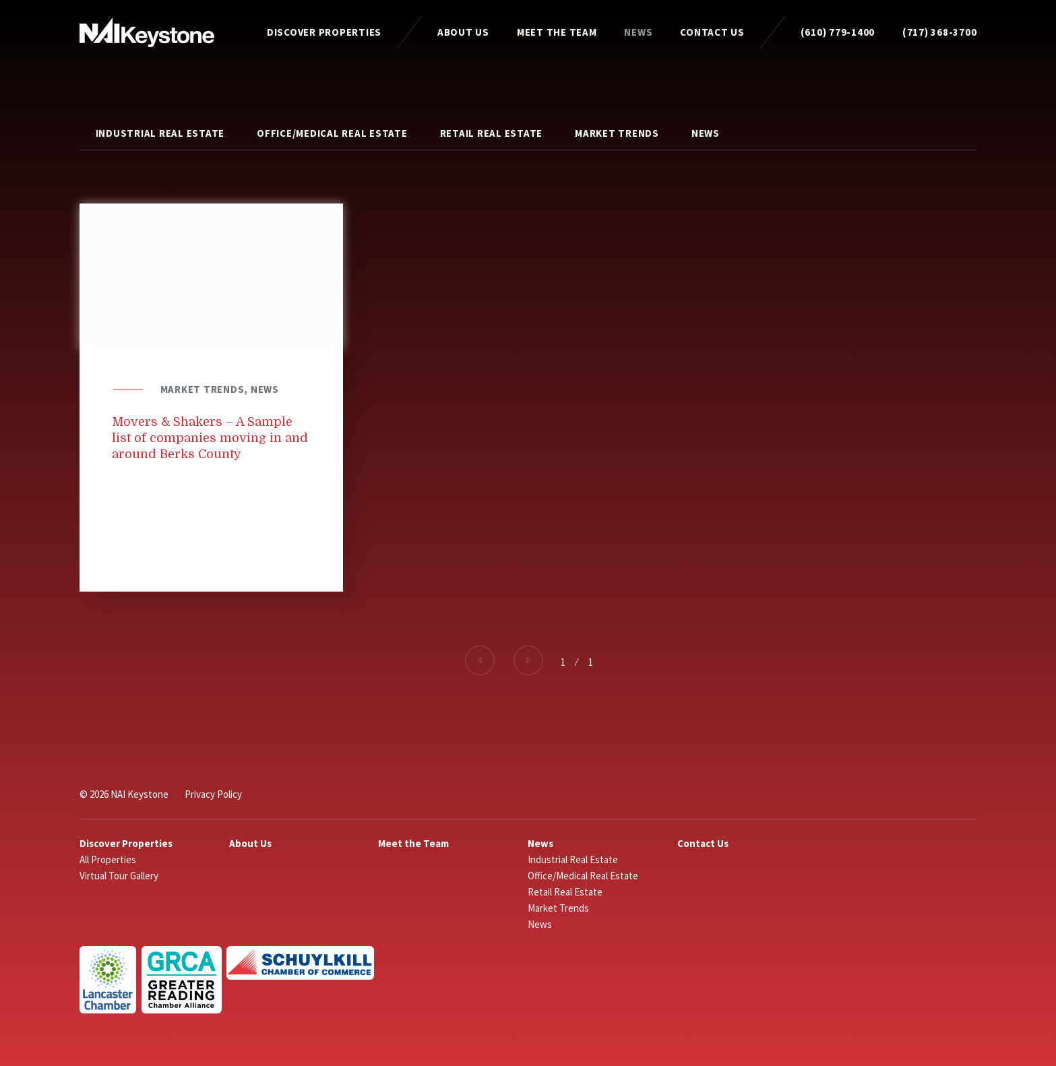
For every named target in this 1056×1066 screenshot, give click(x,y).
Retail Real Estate (491, 133)
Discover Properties (324, 32)
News (638, 32)
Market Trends (617, 133)
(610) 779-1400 (838, 32)
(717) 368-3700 (939, 32)
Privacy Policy (213, 794)
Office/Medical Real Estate (332, 133)
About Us (463, 32)
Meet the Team (557, 32)
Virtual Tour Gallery (119, 875)
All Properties (108, 859)
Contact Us (712, 32)
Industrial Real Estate (160, 133)
